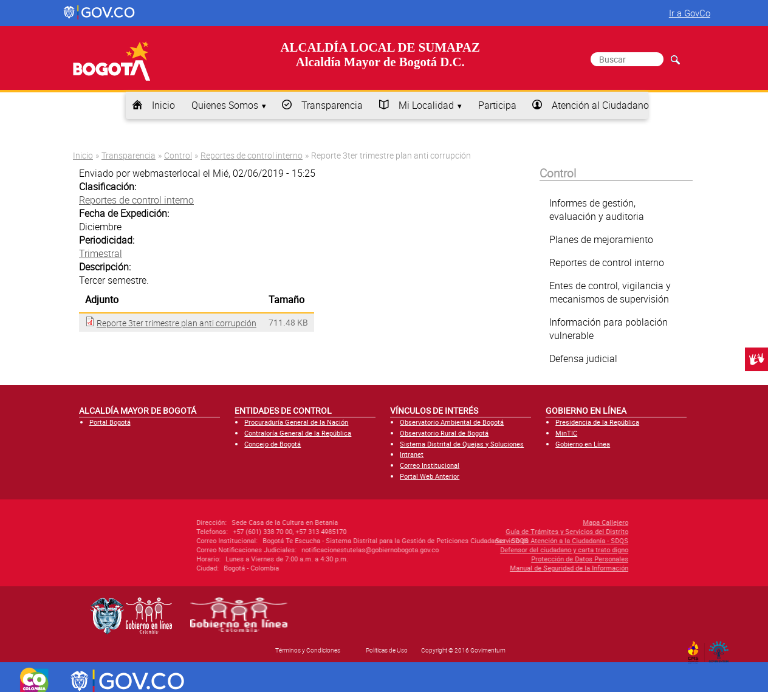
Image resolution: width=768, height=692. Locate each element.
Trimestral (100, 253)
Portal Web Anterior (429, 476)
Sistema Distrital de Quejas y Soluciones (462, 443)
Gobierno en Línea (582, 443)
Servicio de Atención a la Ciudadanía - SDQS (497, 540)
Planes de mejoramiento (601, 239)
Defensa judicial (583, 358)
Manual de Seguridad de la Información (504, 567)
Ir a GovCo (689, 13)
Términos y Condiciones (307, 650)
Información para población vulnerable (608, 328)
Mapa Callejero (541, 522)
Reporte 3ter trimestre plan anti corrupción (176, 323)
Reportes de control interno (252, 155)
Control (178, 155)
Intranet (411, 454)
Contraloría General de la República (297, 432)
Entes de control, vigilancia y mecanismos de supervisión (610, 292)
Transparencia (332, 105)
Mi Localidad (426, 105)
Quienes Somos (224, 105)
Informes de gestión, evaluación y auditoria (596, 209)
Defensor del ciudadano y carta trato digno (500, 549)
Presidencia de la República (597, 422)
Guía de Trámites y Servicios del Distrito (502, 531)
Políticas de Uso (387, 650)
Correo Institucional (429, 465)
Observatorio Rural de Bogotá (444, 432)
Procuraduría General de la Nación (296, 422)
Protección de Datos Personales (515, 558)
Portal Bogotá (110, 422)
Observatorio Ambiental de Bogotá (452, 422)
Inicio (163, 105)
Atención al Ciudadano (600, 105)
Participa (497, 105)
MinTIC (566, 432)
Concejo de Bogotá (272, 443)
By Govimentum (721, 648)
